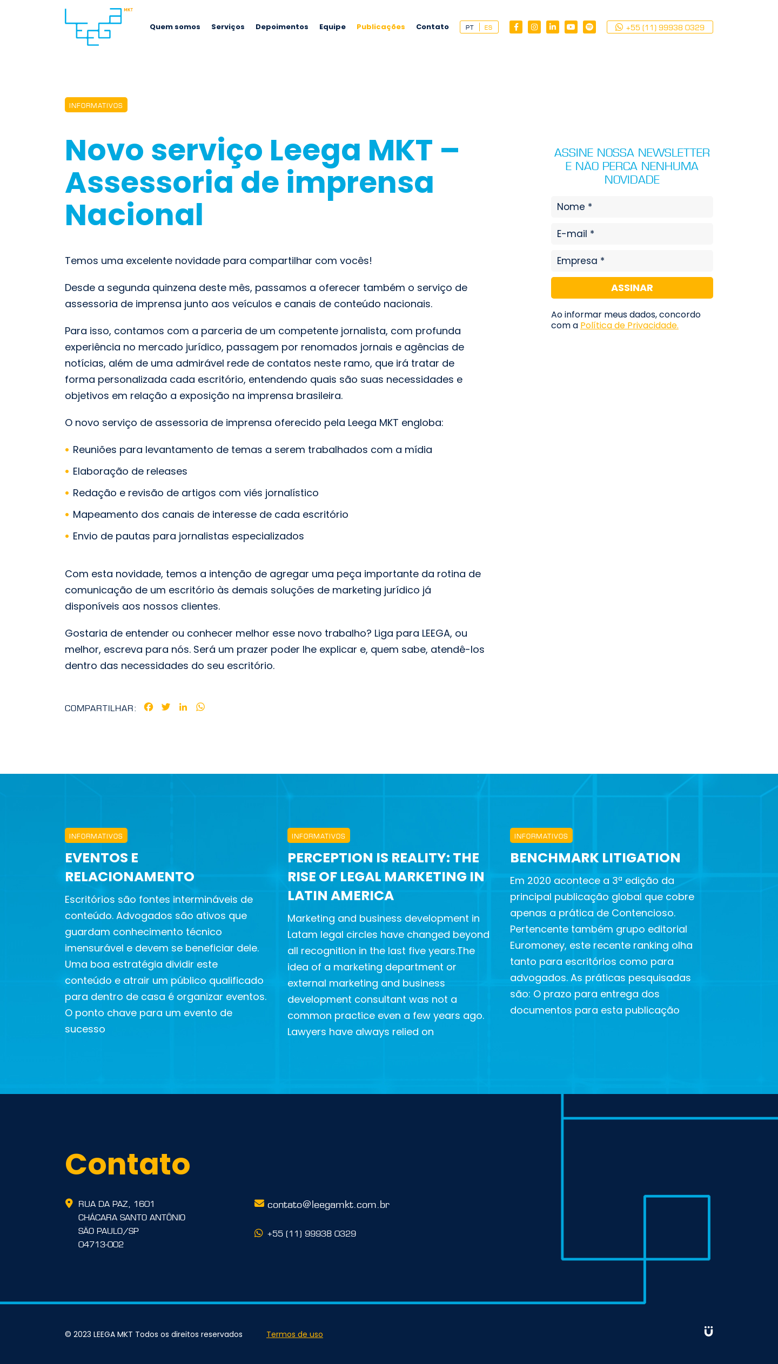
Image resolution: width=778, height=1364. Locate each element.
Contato (432, 27)
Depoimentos (282, 27)
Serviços (228, 27)
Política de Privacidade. (629, 325)
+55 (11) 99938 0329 (660, 27)
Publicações (381, 27)
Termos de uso (294, 1334)
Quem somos (175, 27)
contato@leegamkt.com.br (328, 1203)
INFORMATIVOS (96, 104)
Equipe (332, 27)
